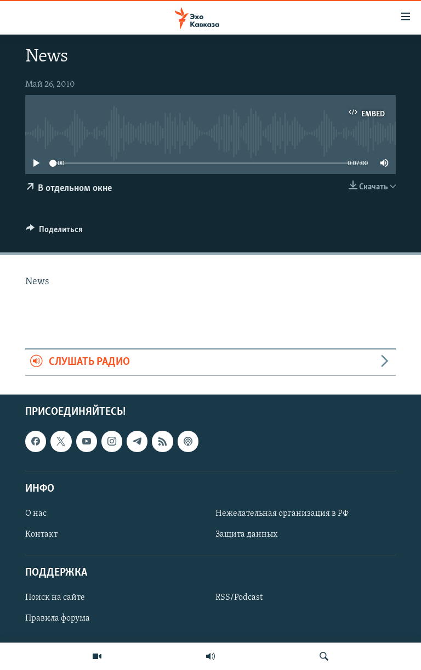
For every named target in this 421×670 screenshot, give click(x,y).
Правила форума (57, 618)
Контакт (41, 534)
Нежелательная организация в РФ (282, 513)
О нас (36, 513)
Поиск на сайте (55, 597)
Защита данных (246, 534)
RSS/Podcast (239, 597)
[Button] (54, 232)
